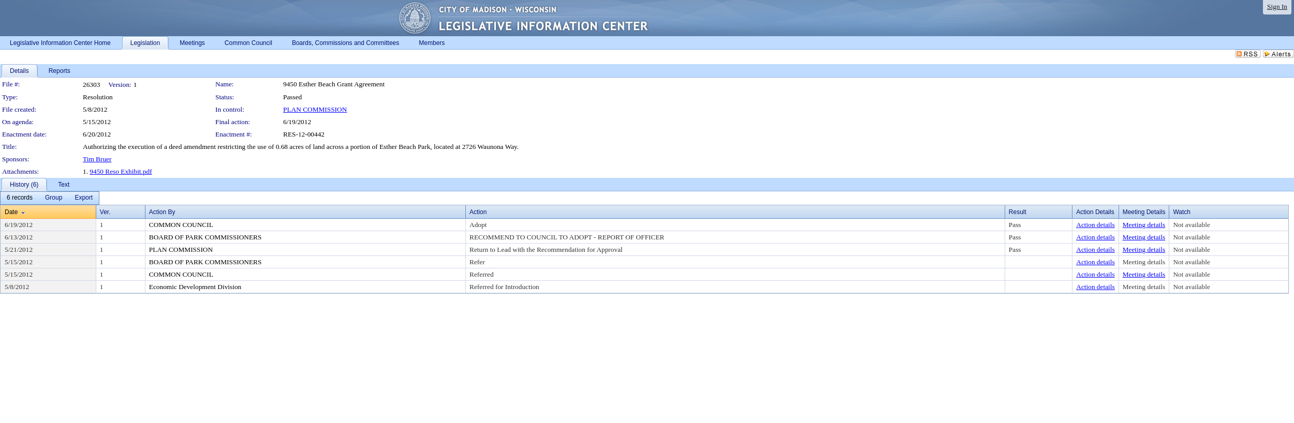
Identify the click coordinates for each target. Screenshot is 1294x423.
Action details (1095, 225)
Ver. (105, 212)
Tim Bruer (97, 159)
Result (1017, 212)
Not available (1191, 225)
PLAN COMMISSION (315, 109)
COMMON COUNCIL (181, 225)
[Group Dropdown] (53, 198)
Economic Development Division (195, 287)
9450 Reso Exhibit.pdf (121, 171)
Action (478, 212)
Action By (162, 212)
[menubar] (49, 198)
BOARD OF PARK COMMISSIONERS (205, 237)
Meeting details (1144, 225)
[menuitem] (20, 198)
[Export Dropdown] (83, 198)
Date (11, 212)
